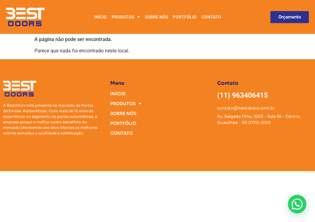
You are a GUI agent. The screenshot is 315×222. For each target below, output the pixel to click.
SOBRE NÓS (156, 16)
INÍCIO (100, 16)
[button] (297, 204)
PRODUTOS (126, 17)
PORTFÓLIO (185, 16)
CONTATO (211, 16)
